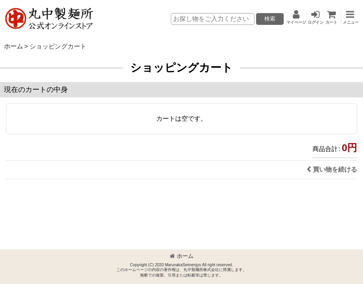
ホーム (181, 256)
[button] (349, 16)
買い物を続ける (332, 169)
